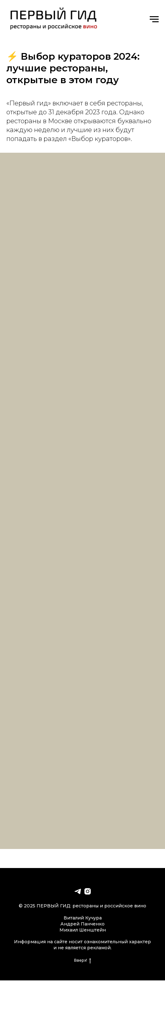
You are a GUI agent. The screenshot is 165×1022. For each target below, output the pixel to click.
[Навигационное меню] (154, 19)
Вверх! (82, 960)
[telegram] (78, 891)
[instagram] (88, 891)
